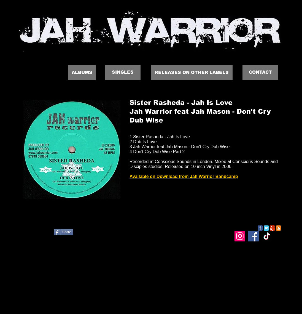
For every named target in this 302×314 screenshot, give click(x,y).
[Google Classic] (272, 228)
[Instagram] (239, 236)
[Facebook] (253, 236)
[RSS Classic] (278, 228)
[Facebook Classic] (260, 228)
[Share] (63, 232)
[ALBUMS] (82, 72)
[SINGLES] (123, 72)
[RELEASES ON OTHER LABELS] (192, 72)
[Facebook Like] (50, 234)
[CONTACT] (260, 72)
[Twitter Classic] (266, 228)
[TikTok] (266, 236)
